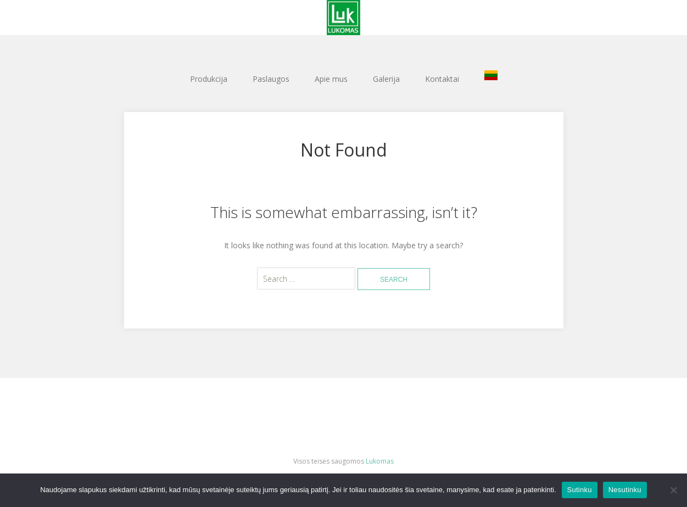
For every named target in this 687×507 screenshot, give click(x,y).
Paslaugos (271, 79)
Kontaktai (442, 79)
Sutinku (579, 490)
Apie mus (331, 79)
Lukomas (380, 461)
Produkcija (208, 79)
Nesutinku (624, 490)
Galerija (386, 79)
